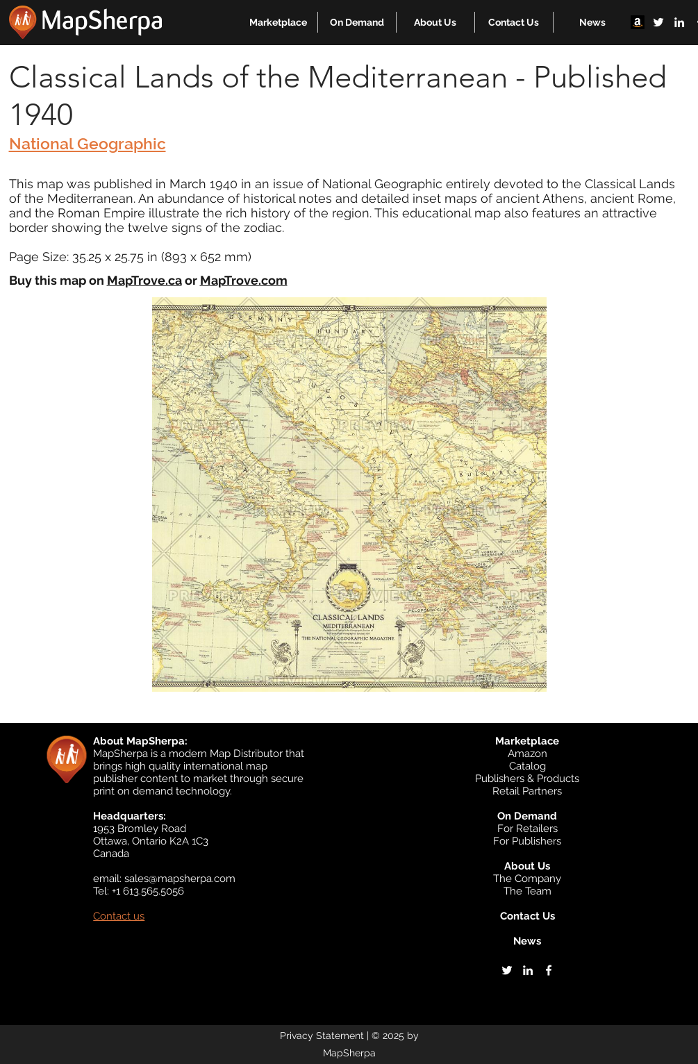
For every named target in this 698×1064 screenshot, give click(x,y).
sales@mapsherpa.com (179, 878)
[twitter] (658, 22)
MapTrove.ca (144, 280)
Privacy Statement (322, 1035)
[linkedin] (679, 22)
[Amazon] (638, 22)
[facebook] (549, 970)
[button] (278, 22)
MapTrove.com (244, 280)
